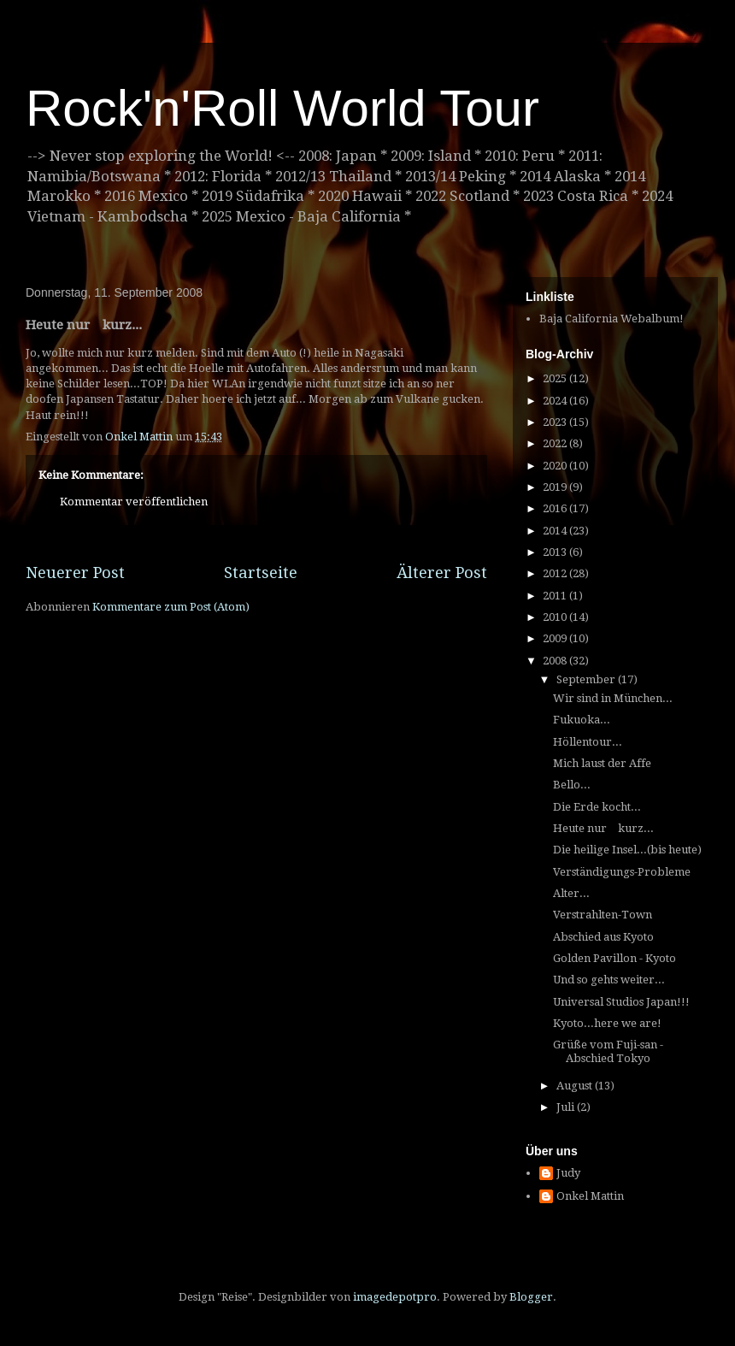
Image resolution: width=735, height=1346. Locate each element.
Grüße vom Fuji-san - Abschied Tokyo (608, 1051)
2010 (556, 617)
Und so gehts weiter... (609, 979)
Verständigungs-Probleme (622, 871)
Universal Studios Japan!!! (621, 1001)
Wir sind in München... (613, 698)
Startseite (260, 572)
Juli (566, 1107)
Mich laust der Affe (602, 763)
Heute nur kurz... (603, 828)
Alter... (571, 893)
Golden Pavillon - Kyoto (614, 958)
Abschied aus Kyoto (603, 936)
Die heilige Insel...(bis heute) (627, 849)
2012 (556, 573)
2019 (556, 487)
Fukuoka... (581, 719)
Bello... (572, 784)
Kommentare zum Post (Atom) (171, 606)
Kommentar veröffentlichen (134, 501)
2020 (556, 465)
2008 (556, 660)
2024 (556, 400)
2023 (556, 422)
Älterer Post (442, 572)
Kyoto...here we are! (607, 1023)
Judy (568, 1172)
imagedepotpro (395, 1296)
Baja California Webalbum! (611, 318)
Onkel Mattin (590, 1196)
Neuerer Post (75, 572)
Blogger (531, 1296)
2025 (556, 378)
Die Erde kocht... (597, 806)
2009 (556, 638)
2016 (556, 508)
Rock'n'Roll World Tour (282, 108)
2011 (556, 595)
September (587, 679)
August (575, 1085)
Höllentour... (587, 741)
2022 (556, 443)
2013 (556, 552)
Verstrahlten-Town (602, 914)
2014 (556, 530)
